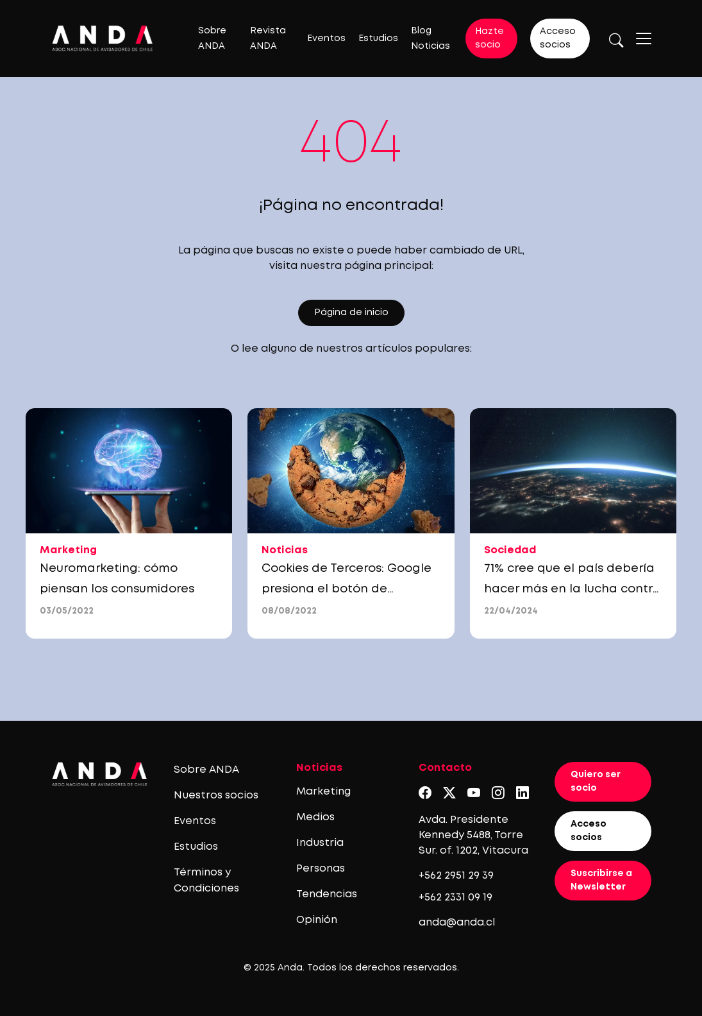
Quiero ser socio (596, 781)
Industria (320, 843)
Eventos (326, 38)
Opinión (316, 920)
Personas (320, 869)
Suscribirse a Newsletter (601, 880)
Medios (315, 817)
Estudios (378, 38)
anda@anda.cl (457, 922)
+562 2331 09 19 (455, 897)
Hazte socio (489, 38)
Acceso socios (558, 38)
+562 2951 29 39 (456, 876)
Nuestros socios (216, 795)
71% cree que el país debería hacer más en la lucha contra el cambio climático (572, 589)
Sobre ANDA (206, 770)
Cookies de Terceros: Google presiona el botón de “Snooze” (346, 589)
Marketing (323, 791)
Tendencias (326, 894)
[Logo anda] (102, 38)
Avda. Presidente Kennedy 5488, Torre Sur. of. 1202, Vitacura (473, 835)
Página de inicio (351, 312)
